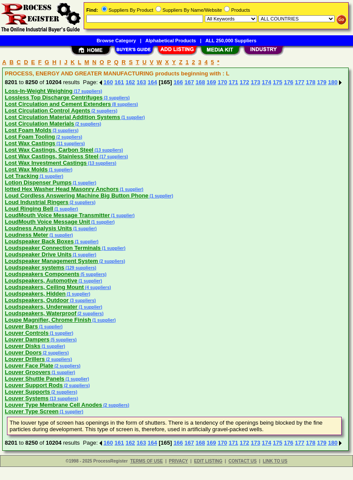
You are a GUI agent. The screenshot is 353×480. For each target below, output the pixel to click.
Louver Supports (27, 391)
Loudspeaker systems (34, 267)
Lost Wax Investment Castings (46, 163)
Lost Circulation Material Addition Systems (62, 117)
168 (200, 82)
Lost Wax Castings (30, 143)
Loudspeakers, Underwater (41, 306)
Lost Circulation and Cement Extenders (58, 104)
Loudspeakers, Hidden (35, 293)
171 (233, 82)
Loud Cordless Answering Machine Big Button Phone (77, 195)
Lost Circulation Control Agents (47, 110)
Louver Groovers (28, 372)
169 (211, 82)
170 (222, 82)
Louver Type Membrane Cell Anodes (53, 405)
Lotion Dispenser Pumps (38, 182)
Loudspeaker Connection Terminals (53, 248)
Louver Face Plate (29, 365)
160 (108, 82)
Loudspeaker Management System (51, 261)
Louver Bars (21, 326)
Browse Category (116, 40)
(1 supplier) (132, 117)
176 (288, 82)
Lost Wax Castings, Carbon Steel (49, 149)
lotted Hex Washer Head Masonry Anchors (62, 189)
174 (267, 82)
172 (244, 82)
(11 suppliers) (70, 143)
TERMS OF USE (146, 461)
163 (141, 82)
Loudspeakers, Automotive (41, 280)
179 (321, 82)
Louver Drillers (25, 359)
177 (300, 82)
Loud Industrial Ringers (36, 202)
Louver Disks (23, 346)
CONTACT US (242, 461)
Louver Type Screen (31, 411)
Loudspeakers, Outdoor (37, 300)
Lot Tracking (21, 176)
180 (333, 82)
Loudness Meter (26, 234)
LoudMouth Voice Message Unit (47, 221)
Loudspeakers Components (42, 274)
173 (255, 82)
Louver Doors (23, 352)
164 (152, 82)
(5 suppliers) (92, 274)
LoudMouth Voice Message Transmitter (57, 215)
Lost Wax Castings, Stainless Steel (51, 156)
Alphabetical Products (171, 40)
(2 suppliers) (103, 111)
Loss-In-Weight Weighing (39, 91)
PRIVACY (178, 461)
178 (311, 82)
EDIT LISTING (208, 461)
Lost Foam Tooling (30, 136)
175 (277, 82)
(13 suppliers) (108, 150)
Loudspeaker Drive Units (38, 254)
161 (119, 82)
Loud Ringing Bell (29, 208)
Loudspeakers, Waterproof (40, 313)
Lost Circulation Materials (39, 123)
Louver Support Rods (34, 385)
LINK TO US (275, 461)
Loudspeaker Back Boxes (39, 241)
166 (178, 82)
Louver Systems (26, 398)
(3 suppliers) (115, 97)
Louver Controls (26, 333)
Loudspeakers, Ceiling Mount (44, 287)
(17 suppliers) (87, 91)
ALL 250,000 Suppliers (230, 40)
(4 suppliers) (97, 287)
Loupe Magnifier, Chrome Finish (48, 320)
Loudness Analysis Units (38, 228)
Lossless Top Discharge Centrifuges (53, 97)
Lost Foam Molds (28, 130)
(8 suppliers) (124, 104)
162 (130, 82)
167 (189, 82)
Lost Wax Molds (26, 169)
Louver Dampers (27, 339)
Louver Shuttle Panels (34, 378)
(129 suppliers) (80, 268)
